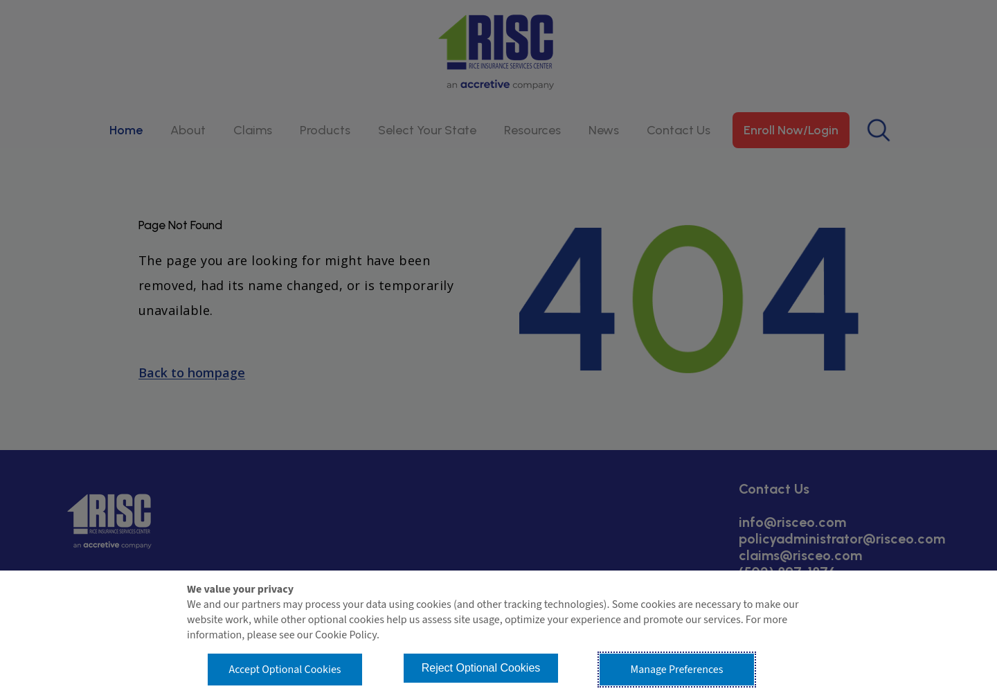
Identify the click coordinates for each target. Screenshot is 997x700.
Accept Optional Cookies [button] (284, 669)
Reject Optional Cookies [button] (481, 668)
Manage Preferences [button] (677, 669)
